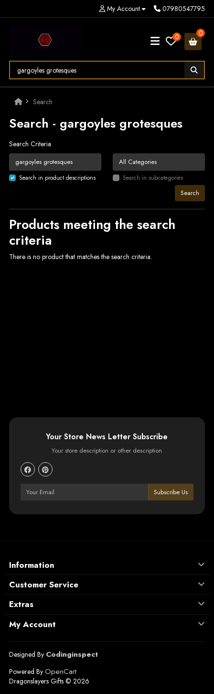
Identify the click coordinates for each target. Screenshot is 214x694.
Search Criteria (30, 144)
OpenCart (60, 671)
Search (43, 102)
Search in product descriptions (57, 178)
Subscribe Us (171, 492)
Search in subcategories (153, 178)
